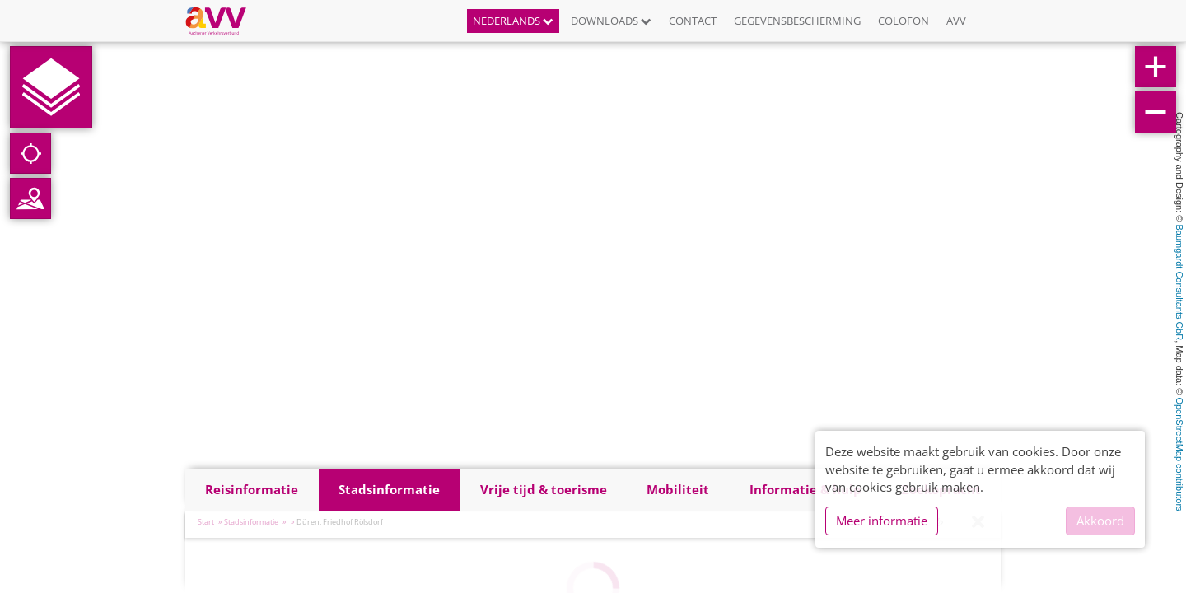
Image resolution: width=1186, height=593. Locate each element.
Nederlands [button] (513, 20)
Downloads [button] (611, 20)
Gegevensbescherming (797, 20)
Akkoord (1100, 520)
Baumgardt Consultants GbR (1179, 283)
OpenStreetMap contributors (1179, 454)
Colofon (903, 20)
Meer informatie (881, 520)
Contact (693, 20)
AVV (956, 20)
